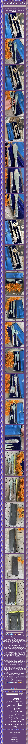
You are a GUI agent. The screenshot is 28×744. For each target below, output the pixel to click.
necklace (11, 709)
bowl (11, 719)
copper (21, 717)
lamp (14, 721)
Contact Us (14, 737)
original (9, 724)
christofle (17, 724)
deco (10, 721)
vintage (17, 699)
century (12, 703)
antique (18, 711)
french (7, 703)
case (13, 706)
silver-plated (10, 701)
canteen (17, 701)
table (23, 715)
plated (17, 708)
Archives (15, 734)
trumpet (10, 699)
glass (7, 719)
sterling (7, 715)
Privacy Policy (14, 739)
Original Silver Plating (15, 732)
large (18, 703)
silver (18, 714)
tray (22, 724)
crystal (22, 719)
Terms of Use (14, 741)
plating (8, 717)
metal (22, 703)
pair (12, 717)
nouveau (10, 711)
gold (9, 705)
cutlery (14, 727)
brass (12, 715)
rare (19, 721)
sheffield (16, 717)
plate (19, 705)
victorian (16, 719)
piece (21, 701)
